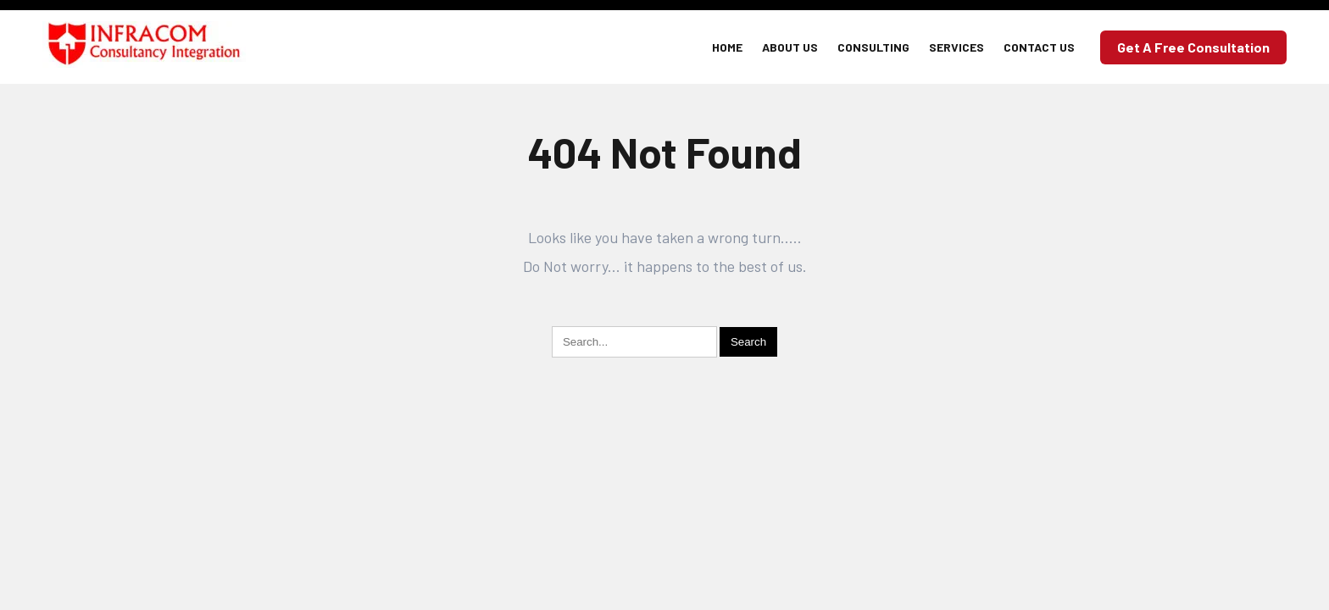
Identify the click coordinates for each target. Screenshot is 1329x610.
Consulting (873, 47)
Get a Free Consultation (1193, 47)
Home (727, 47)
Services (956, 47)
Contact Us (1039, 47)
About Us (790, 47)
